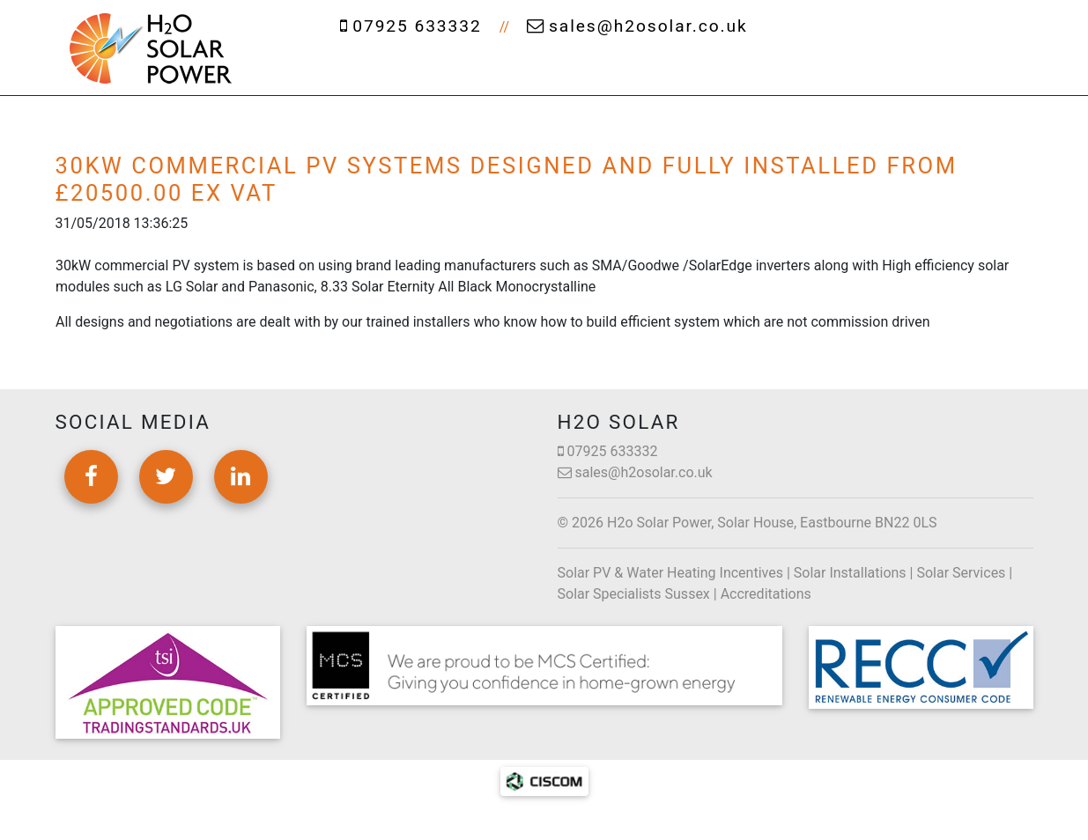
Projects (780, 70)
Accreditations (766, 594)
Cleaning (658, 70)
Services (538, 70)
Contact (967, 70)
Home (339, 70)
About (431, 70)
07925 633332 (410, 26)
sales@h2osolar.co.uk (637, 26)
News (876, 70)
